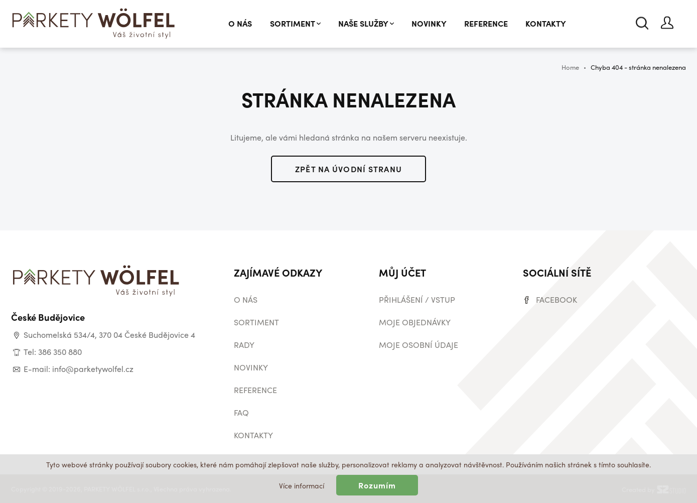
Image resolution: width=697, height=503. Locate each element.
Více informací (301, 485)
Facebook (556, 299)
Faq (241, 412)
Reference (486, 23)
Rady (244, 344)
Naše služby (366, 23)
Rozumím (377, 485)
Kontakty (545, 23)
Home (570, 67)
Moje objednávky (415, 322)
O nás (240, 23)
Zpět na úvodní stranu (348, 169)
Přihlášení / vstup (417, 299)
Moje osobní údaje (418, 344)
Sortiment (295, 23)
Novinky (429, 23)
